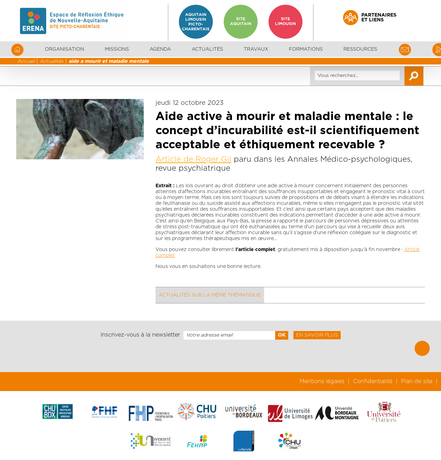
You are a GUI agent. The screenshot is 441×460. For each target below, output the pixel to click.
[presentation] (220, 356)
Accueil (25, 61)
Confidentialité (372, 381)
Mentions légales (322, 381)
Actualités (207, 49)
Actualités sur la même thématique (210, 295)
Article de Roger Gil (193, 159)
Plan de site (416, 381)
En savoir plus (317, 335)
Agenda (160, 49)
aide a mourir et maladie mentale (109, 61)
